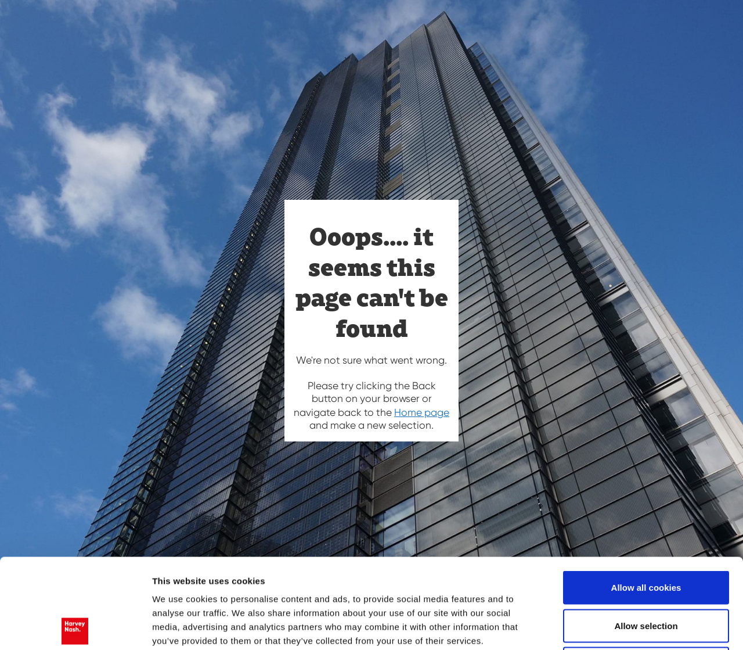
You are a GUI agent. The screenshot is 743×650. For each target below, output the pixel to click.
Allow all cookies (646, 497)
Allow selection (645, 536)
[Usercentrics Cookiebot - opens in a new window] (75, 627)
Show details (609, 628)
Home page (421, 412)
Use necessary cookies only (646, 574)
